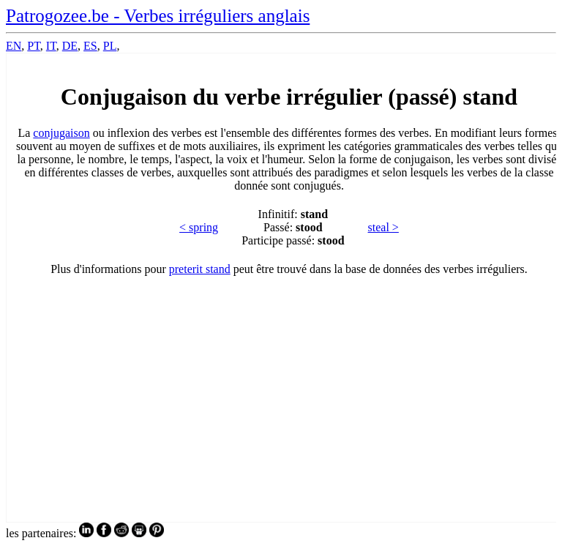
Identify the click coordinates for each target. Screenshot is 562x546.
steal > (383, 227)
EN (13, 46)
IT (51, 46)
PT (33, 46)
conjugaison (61, 133)
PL (110, 46)
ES (90, 46)
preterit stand (200, 269)
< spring (198, 227)
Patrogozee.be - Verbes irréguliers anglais (158, 16)
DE (70, 46)
